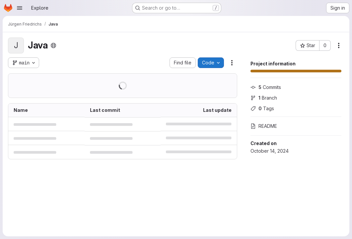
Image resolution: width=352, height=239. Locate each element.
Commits (265, 87)
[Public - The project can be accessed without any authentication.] (53, 45)
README (263, 126)
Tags (262, 108)
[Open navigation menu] (19, 8)
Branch (263, 98)
